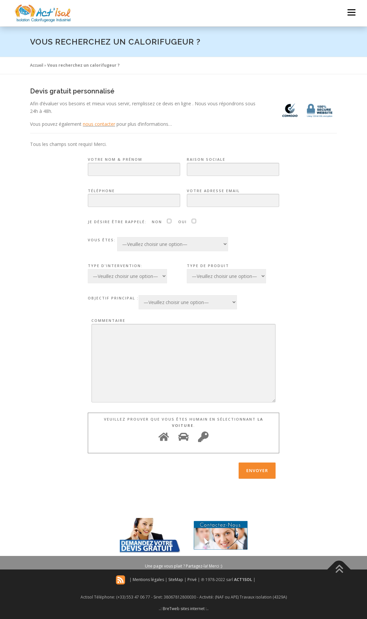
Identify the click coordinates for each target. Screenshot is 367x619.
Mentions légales (148, 579)
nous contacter (99, 124)
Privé (192, 579)
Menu (351, 12)
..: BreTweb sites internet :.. (184, 608)
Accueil (36, 65)
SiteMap (175, 579)
